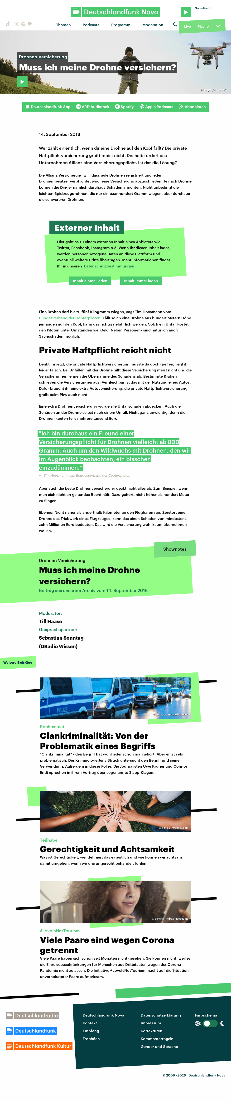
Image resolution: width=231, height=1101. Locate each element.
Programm (120, 24)
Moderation (152, 24)
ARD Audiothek (92, 106)
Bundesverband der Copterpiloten (70, 318)
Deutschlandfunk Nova (103, 1015)
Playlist (203, 26)
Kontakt (90, 1023)
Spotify (124, 106)
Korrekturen (151, 1030)
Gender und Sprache (159, 1046)
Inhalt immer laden (141, 280)
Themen (63, 24)
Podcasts (91, 24)
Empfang (91, 1030)
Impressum (151, 1023)
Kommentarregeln (157, 1038)
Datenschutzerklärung (161, 1015)
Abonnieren (192, 106)
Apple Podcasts (156, 106)
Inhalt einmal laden (90, 280)
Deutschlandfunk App (47, 106)
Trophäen (91, 1038)
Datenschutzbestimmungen (109, 266)
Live (187, 26)
